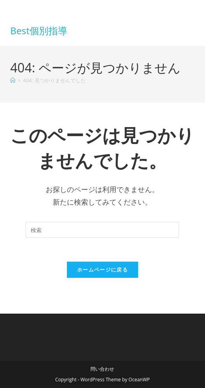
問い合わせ (102, 369)
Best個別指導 (38, 30)
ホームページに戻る (102, 269)
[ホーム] (12, 80)
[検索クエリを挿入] (102, 230)
